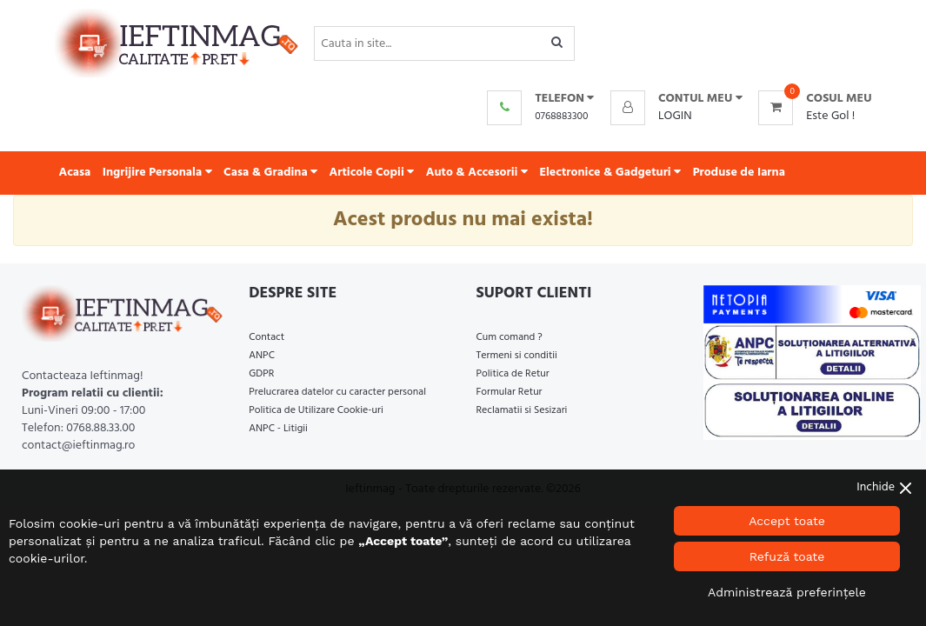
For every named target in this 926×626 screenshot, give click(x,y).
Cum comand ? (509, 337)
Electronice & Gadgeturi (610, 173)
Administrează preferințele (787, 592)
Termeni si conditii (516, 355)
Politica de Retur (513, 374)
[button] (676, 99)
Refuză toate (787, 556)
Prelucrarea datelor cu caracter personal (337, 392)
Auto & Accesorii (477, 173)
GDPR (261, 374)
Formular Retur (509, 392)
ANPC (262, 355)
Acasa (75, 173)
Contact (266, 337)
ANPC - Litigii (278, 428)
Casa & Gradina (270, 173)
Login (675, 116)
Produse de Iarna (739, 173)
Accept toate (787, 521)
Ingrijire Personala (157, 173)
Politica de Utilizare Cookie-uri (316, 410)
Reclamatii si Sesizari (522, 410)
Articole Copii (372, 173)
